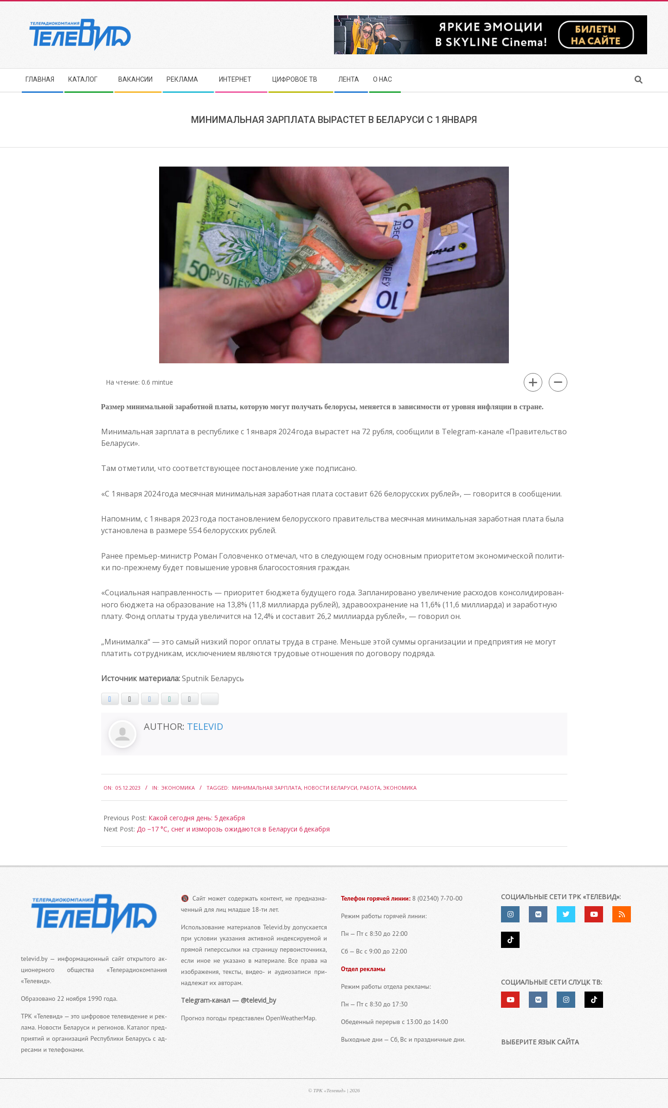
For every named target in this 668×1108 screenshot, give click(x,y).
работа (370, 787)
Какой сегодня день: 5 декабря (196, 817)
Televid (205, 726)
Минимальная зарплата (266, 787)
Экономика (178, 787)
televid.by (34, 958)
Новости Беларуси (330, 787)
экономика (400, 787)
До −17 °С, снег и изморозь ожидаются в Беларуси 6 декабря (233, 829)
